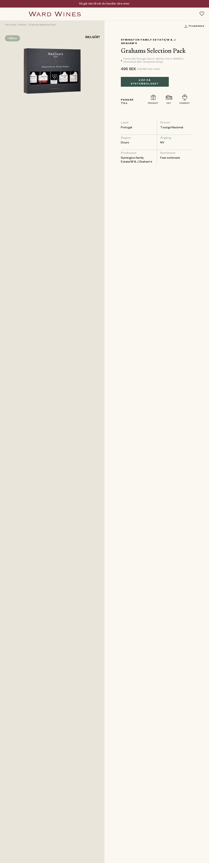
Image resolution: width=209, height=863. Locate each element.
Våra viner (10, 25)
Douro (125, 143)
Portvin (23, 25)
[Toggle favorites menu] (202, 13)
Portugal (126, 128)
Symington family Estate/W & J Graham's (136, 160)
